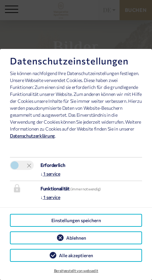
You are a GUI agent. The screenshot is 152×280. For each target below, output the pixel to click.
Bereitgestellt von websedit (76, 270)
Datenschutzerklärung (32, 136)
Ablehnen (76, 238)
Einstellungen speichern (76, 220)
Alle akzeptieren (76, 255)
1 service (50, 174)
